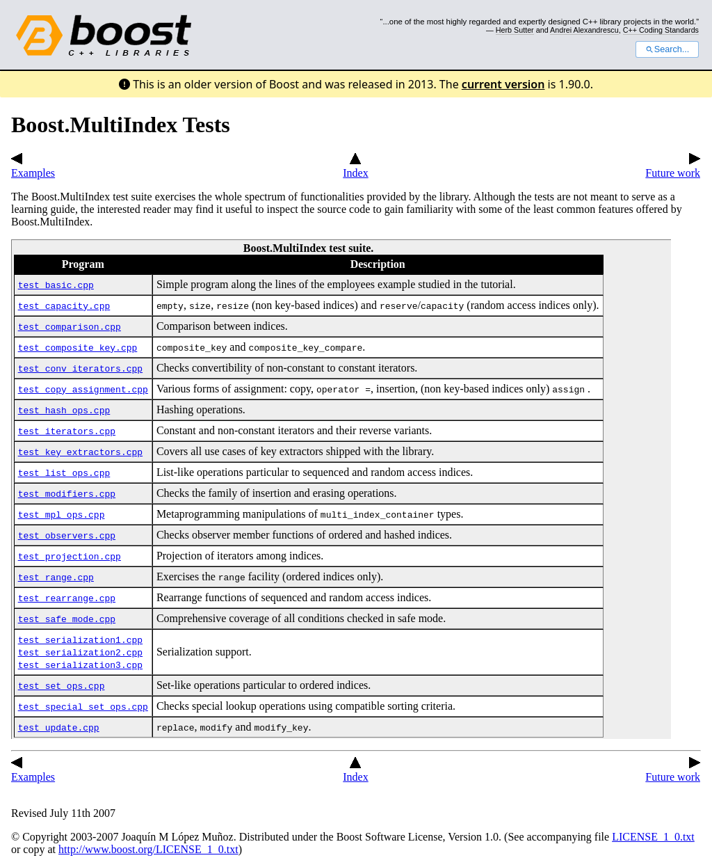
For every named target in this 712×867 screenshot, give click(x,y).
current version (503, 84)
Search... (667, 49)
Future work (672, 166)
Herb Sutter (515, 30)
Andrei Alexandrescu (584, 30)
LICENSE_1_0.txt (653, 837)
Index (355, 166)
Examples (33, 166)
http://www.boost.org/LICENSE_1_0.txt (148, 849)
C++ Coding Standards (661, 30)
